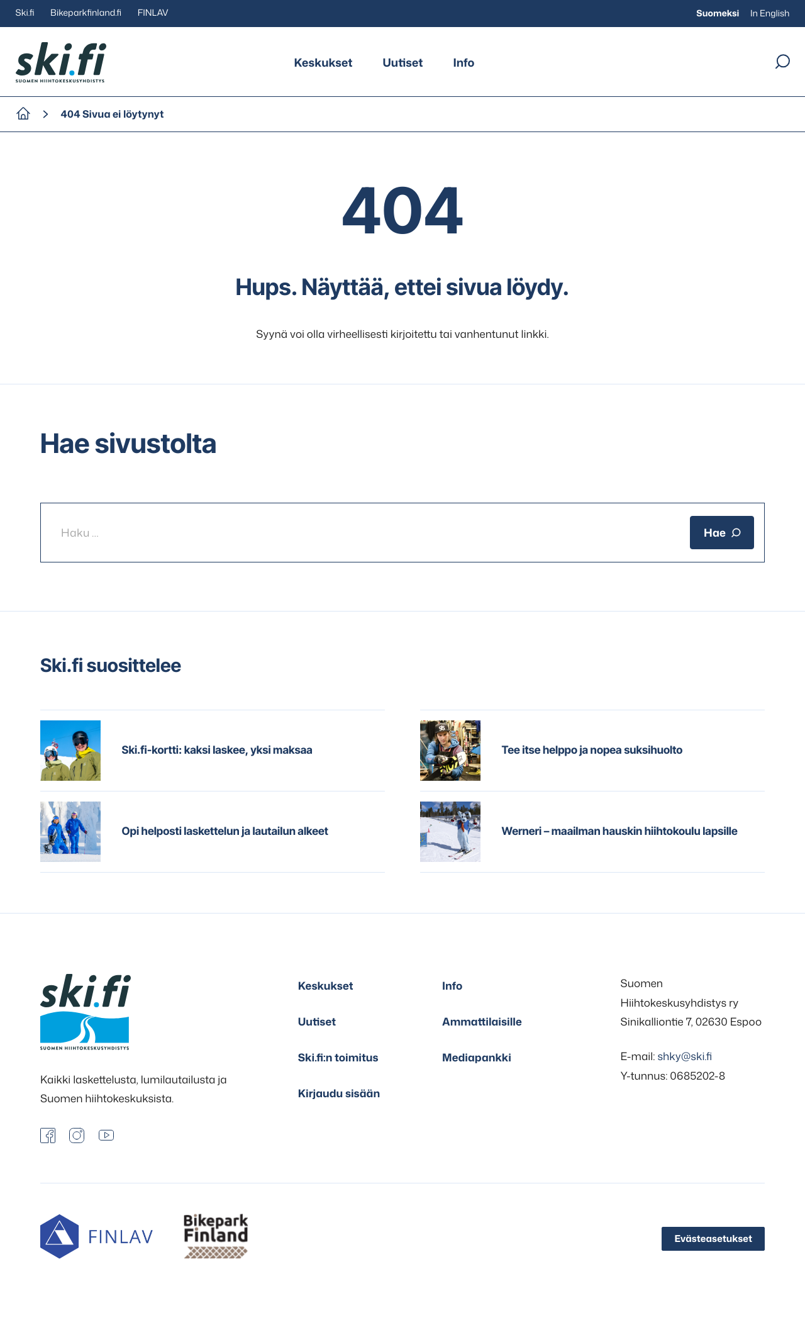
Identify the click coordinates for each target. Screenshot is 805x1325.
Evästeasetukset (713, 1238)
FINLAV (153, 13)
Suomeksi (717, 14)
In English (770, 14)
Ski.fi (25, 13)
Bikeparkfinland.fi (85, 13)
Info (463, 62)
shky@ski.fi (684, 1056)
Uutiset (403, 62)
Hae (721, 532)
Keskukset (323, 62)
